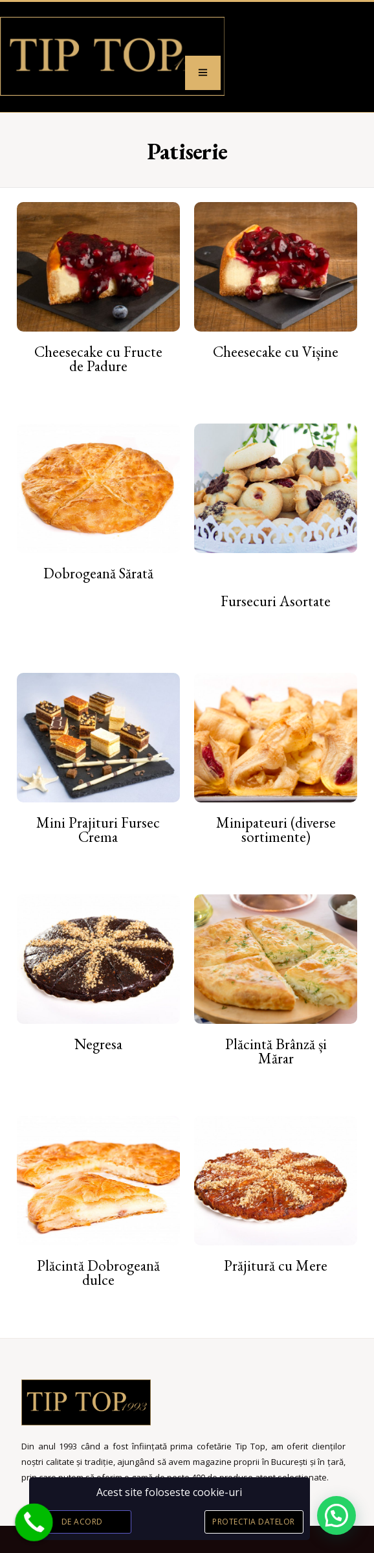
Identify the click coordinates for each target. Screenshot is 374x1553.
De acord (82, 1521)
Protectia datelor (253, 1521)
